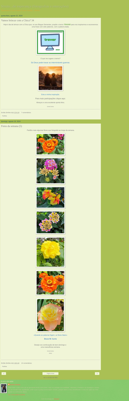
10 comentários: (26, 363)
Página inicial (50, 373)
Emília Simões (15, 385)
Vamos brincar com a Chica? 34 (17, 20)
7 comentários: (26, 112)
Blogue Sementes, (45, 24)
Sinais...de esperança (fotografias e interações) (35, 6)
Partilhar (4, 116)
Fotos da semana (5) (11, 126)
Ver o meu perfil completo (16, 395)
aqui (63, 99)
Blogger (56, 399)
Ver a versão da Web (50, 377)
